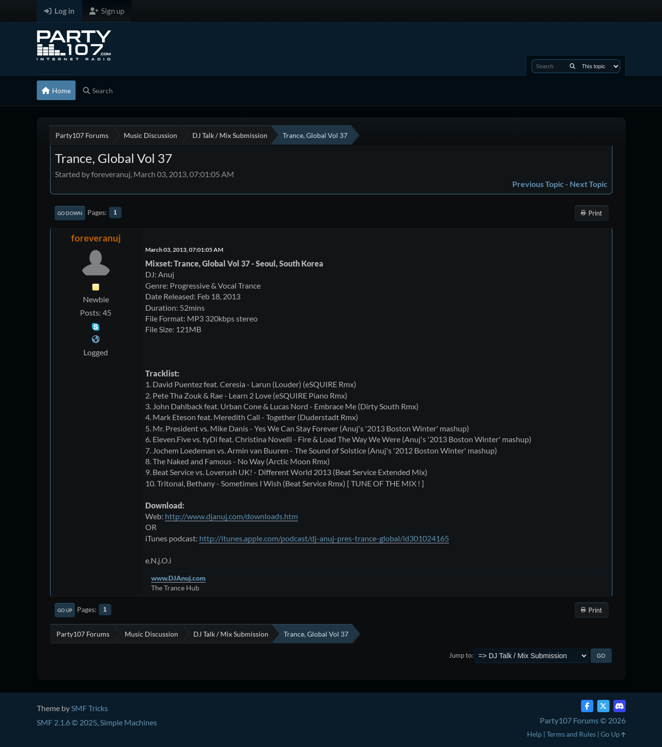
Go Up (64, 610)
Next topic (589, 183)
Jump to (460, 655)
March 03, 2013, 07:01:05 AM (184, 249)
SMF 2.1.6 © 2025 (67, 722)
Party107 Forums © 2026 (583, 720)
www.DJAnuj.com (178, 578)
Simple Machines (128, 722)
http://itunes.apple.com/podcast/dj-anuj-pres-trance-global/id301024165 (324, 538)
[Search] (572, 66)
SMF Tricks (89, 708)
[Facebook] (587, 706)
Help (534, 734)
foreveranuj (96, 237)
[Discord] (619, 706)
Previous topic (538, 183)
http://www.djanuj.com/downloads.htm (231, 516)
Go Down (69, 213)
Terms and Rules (571, 734)
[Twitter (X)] (603, 706)
